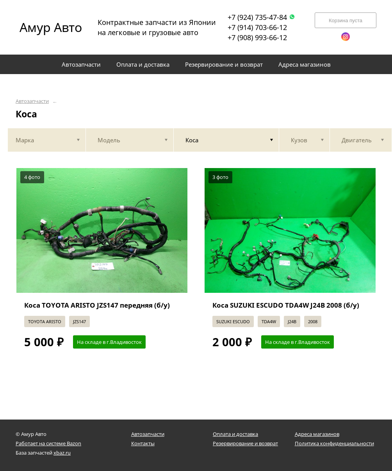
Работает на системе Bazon (48, 443)
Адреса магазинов (317, 433)
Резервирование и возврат (245, 443)
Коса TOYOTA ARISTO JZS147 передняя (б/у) (97, 305)
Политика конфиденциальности (334, 443)
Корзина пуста (345, 20)
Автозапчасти (32, 101)
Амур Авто (51, 27)
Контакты (143, 443)
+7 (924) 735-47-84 (261, 17)
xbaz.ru (62, 452)
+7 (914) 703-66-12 (257, 27)
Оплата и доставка (235, 433)
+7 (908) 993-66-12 (257, 37)
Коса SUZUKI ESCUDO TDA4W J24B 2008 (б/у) (285, 305)
